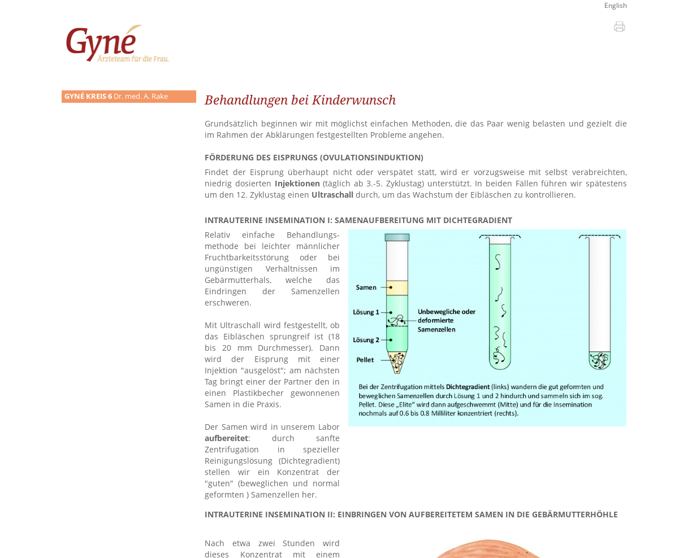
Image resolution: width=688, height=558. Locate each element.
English (615, 5)
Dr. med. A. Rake (116, 96)
